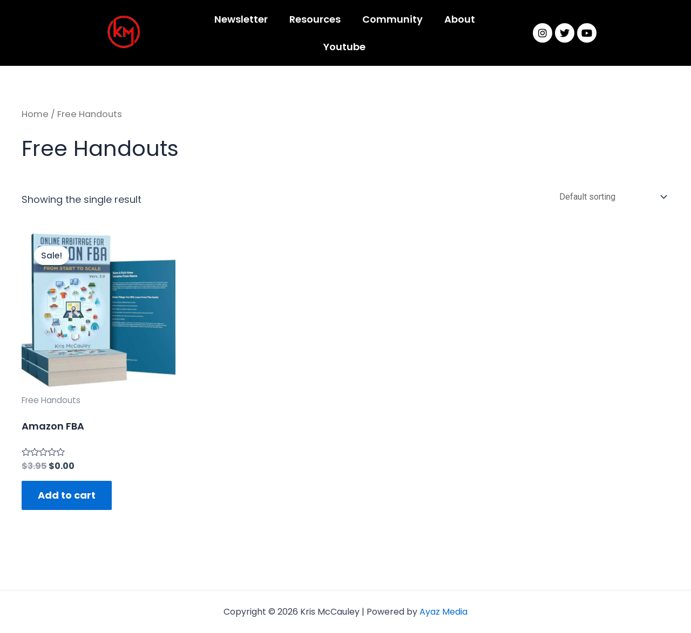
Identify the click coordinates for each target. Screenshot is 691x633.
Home (35, 114)
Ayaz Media (443, 611)
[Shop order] (610, 198)
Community (392, 19)
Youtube (344, 46)
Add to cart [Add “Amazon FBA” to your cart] (67, 497)
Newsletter (241, 19)
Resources (315, 19)
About (459, 19)
